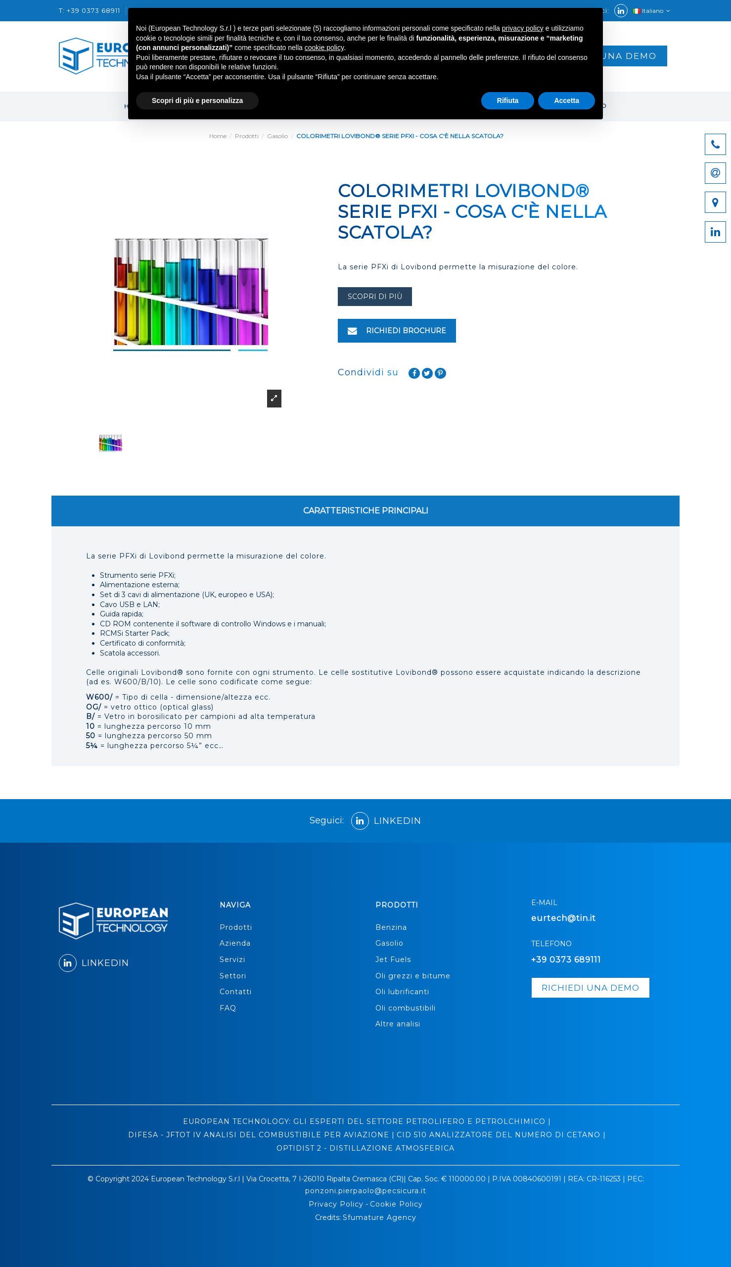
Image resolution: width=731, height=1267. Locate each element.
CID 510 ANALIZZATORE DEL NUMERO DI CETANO (498, 1134)
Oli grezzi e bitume (413, 975)
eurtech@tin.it (563, 918)
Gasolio (389, 943)
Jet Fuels (393, 959)
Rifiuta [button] (508, 100)
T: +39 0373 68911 (90, 10)
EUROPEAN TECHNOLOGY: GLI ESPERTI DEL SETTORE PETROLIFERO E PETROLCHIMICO (364, 1121)
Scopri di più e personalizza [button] (197, 100)
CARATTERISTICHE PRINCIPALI (365, 510)
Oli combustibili (405, 1008)
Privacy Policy (336, 1204)
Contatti (236, 991)
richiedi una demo (591, 988)
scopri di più (375, 296)
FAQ (228, 1008)
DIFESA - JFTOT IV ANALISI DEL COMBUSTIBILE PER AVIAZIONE (258, 1134)
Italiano (652, 10)
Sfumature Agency (379, 1217)
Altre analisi (397, 1023)
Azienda (235, 943)
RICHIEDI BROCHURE (397, 330)
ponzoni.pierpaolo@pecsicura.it (365, 1190)
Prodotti (236, 927)
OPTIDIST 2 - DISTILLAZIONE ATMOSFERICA (365, 1148)
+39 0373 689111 (566, 959)
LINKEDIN (386, 821)
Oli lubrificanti (402, 991)
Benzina (391, 927)
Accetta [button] (566, 100)
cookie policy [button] (324, 47)
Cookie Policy (396, 1204)
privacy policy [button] (523, 28)
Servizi (232, 959)
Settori (233, 975)
